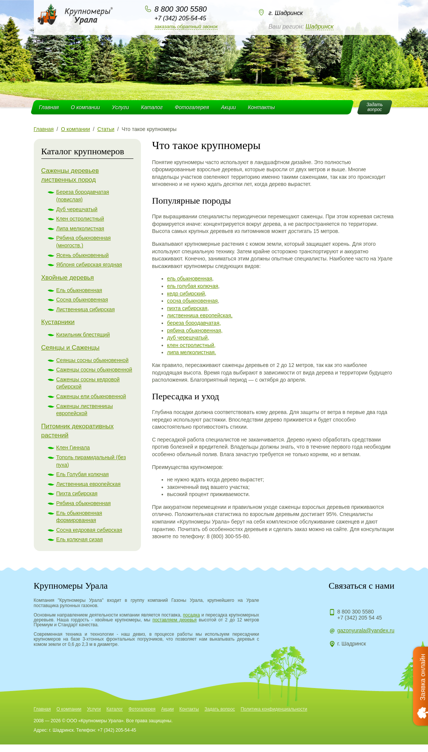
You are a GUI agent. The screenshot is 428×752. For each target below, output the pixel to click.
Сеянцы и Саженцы (70, 347)
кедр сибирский (186, 294)
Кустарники (58, 322)
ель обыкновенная (189, 279)
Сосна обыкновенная (82, 300)
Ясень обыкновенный (82, 255)
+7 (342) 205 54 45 (359, 618)
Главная (49, 107)
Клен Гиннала (73, 448)
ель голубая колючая (192, 286)
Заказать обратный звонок (186, 26)
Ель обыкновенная (79, 290)
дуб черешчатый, (188, 338)
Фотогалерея (192, 107)
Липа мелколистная (80, 228)
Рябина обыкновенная (83, 503)
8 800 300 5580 (180, 9)
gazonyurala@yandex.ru (366, 630)
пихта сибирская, (188, 308)
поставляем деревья (175, 620)
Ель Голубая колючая (82, 474)
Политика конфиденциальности (273, 709)
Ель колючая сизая (79, 539)
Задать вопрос (219, 709)
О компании (85, 107)
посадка (191, 615)
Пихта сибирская (77, 493)
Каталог (152, 107)
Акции (228, 107)
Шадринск (319, 26)
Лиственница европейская (88, 484)
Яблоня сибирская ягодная (89, 265)
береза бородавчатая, (194, 323)
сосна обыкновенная (192, 301)
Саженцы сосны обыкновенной (94, 370)
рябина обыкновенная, (195, 330)
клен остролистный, (191, 345)
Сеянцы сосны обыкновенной (92, 360)
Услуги (120, 107)
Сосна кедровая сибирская (89, 530)
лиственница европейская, (200, 315)
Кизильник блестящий (83, 335)
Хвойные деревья (67, 277)
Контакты (261, 107)
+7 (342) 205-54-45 (180, 18)
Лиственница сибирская (85, 309)
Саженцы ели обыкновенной (91, 396)
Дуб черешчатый (77, 209)
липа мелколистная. (191, 352)
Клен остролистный (80, 219)
